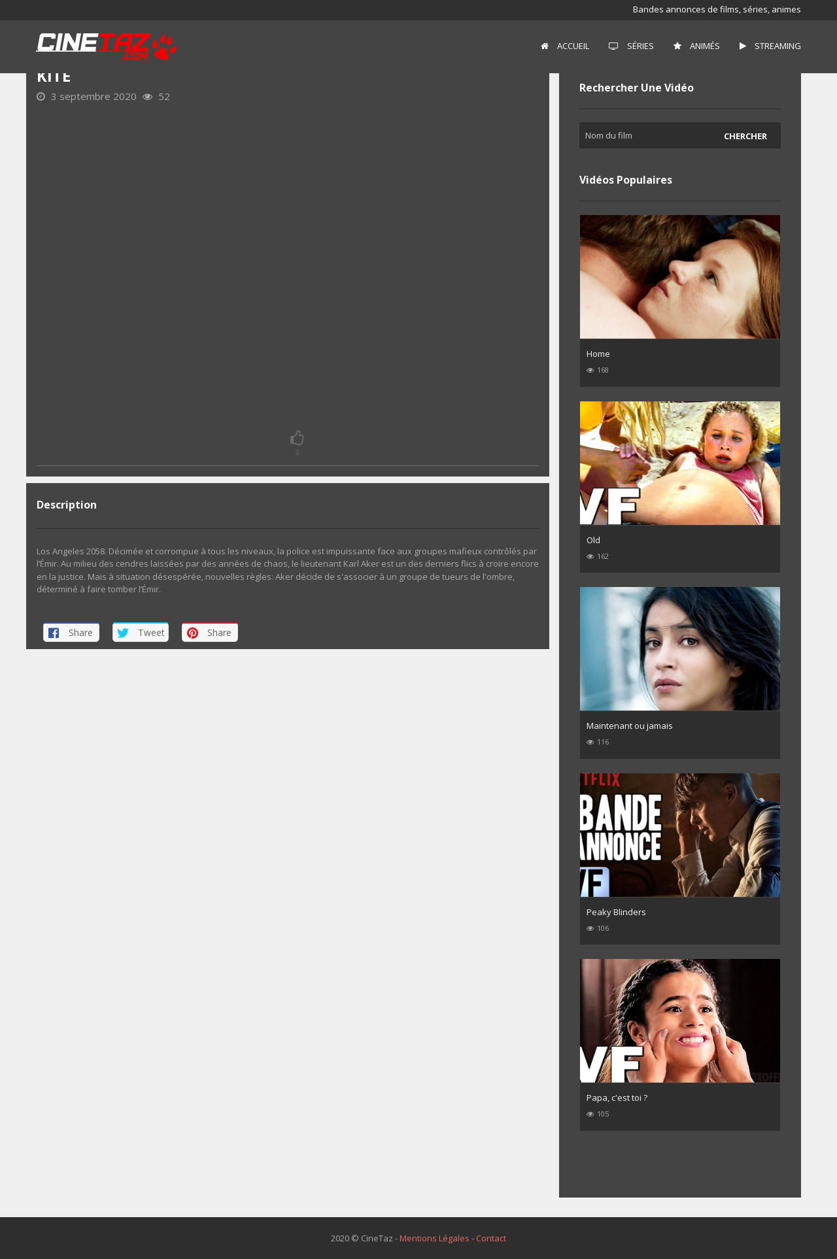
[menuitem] (565, 46)
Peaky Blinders (616, 912)
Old (593, 540)
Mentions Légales (435, 1238)
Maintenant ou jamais (630, 725)
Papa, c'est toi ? (617, 1097)
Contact (491, 1238)
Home (598, 354)
